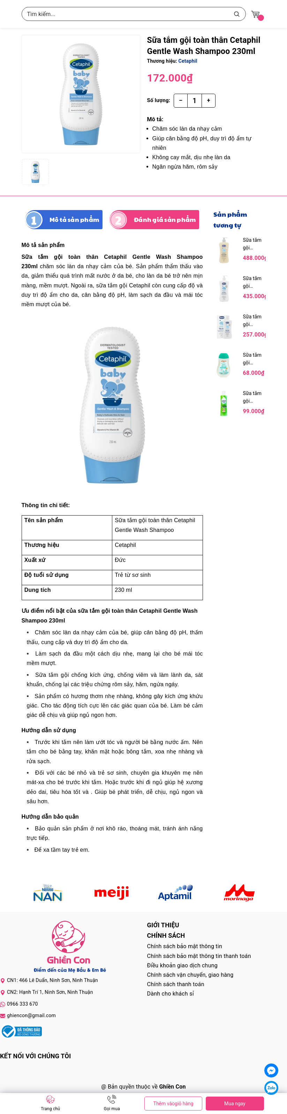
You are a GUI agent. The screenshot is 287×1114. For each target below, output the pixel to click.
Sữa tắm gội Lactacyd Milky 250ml (253, 397)
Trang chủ (50, 1108)
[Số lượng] (195, 101)
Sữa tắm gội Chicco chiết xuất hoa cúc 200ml (252, 321)
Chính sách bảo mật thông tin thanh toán (199, 956)
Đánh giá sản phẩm (165, 219)
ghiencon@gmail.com (31, 1015)
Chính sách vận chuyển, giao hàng (190, 975)
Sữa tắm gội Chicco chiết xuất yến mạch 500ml (252, 244)
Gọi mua (112, 1108)
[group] (81, 94)
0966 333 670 (22, 1004)
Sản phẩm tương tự (230, 219)
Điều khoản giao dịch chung (182, 965)
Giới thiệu (163, 925)
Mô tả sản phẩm (74, 219)
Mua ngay (235, 1103)
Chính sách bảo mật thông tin (184, 946)
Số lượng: (159, 100)
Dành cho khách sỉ (170, 993)
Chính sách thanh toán (175, 984)
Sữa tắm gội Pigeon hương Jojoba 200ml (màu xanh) (253, 359)
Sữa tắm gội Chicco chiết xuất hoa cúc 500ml (252, 283)
